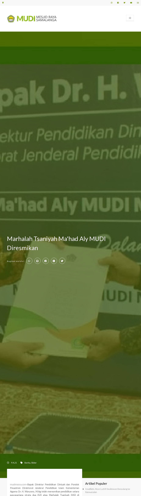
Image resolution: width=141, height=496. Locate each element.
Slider (34, 462)
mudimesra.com (18, 484)
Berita (27, 462)
